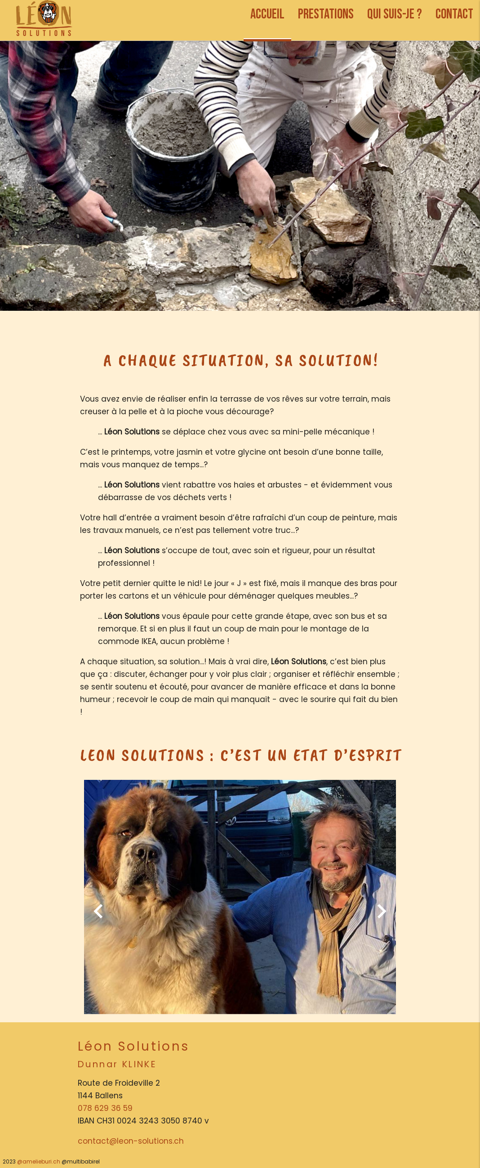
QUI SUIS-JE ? (394, 14)
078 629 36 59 (105, 1108)
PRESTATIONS (326, 14)
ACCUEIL (267, 14)
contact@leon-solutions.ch (131, 1141)
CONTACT (454, 14)
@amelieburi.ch (38, 1161)
